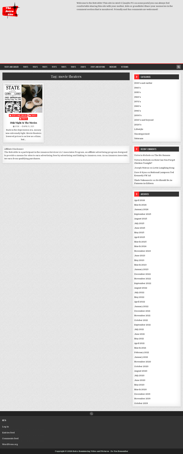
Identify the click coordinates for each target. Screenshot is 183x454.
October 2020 (141, 366)
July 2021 (139, 329)
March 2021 (140, 348)
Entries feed (8, 432)
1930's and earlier (19, 115)
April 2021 (139, 343)
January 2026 (141, 209)
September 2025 (142, 214)
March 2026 (140, 205)
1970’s (54, 66)
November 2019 (142, 398)
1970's (137, 101)
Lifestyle (138, 129)
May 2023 (139, 260)
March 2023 (140, 265)
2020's (137, 125)
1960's (137, 97)
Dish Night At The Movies (23, 122)
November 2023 (142, 251)
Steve (17, 126)
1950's (24, 118)
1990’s (73, 66)
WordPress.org (10, 444)
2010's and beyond (144, 120)
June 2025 (139, 228)
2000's (138, 115)
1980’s (63, 66)
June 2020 (139, 380)
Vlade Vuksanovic (143, 180)
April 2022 (139, 302)
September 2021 (142, 325)
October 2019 (141, 403)
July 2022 (139, 292)
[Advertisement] (91, 42)
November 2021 (142, 315)
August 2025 (140, 219)
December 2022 (142, 274)
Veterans (124, 66)
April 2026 (139, 200)
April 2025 (139, 237)
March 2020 (140, 389)
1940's (33, 115)
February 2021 (141, 352)
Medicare (113, 66)
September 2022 (142, 283)
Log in (5, 427)
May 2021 (139, 338)
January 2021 (141, 357)
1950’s (35, 66)
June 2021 (139, 334)
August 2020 (140, 371)
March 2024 (140, 246)
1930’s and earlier (11, 66)
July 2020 (139, 375)
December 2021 (142, 311)
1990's (137, 111)
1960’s (44, 66)
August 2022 (140, 288)
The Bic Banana (162, 155)
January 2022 (141, 306)
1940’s (25, 66)
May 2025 (139, 232)
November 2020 (142, 362)
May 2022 (139, 297)
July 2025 (139, 223)
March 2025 (140, 242)
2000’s (83, 66)
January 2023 (141, 269)
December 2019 (142, 394)
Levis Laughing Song (163, 168)
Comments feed (10, 438)
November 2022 (142, 278)
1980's (137, 106)
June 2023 (139, 255)
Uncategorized (142, 134)
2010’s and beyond (97, 66)
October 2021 (141, 320)
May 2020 (139, 385)
